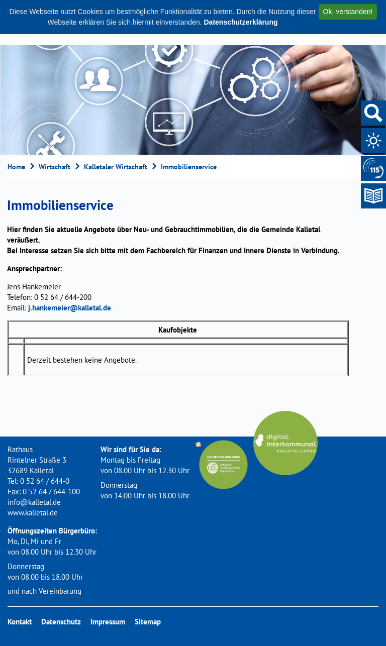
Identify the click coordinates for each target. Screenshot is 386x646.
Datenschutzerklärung (240, 22)
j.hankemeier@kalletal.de (69, 307)
